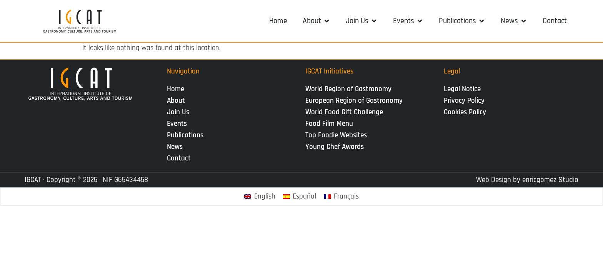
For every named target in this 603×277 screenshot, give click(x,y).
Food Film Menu (329, 123)
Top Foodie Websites (336, 135)
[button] (316, 20)
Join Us (180, 112)
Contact (179, 158)
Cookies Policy (465, 112)
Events (179, 123)
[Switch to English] (259, 196)
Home (175, 89)
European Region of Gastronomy (354, 100)
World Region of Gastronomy (348, 89)
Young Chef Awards (334, 147)
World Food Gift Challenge (344, 112)
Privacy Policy (464, 100)
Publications (187, 135)
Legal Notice (462, 89)
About (178, 100)
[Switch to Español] (299, 196)
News (177, 147)
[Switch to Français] (341, 196)
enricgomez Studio (550, 180)
